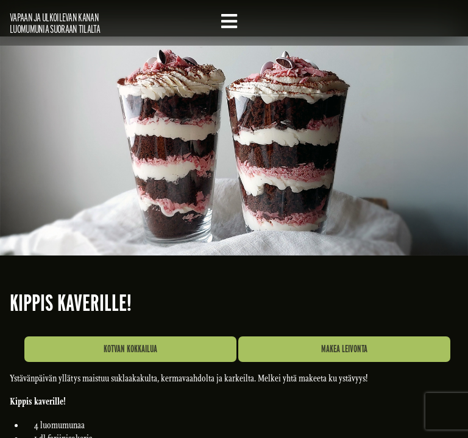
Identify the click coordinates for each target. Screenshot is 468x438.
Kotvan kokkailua (130, 349)
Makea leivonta (344, 349)
